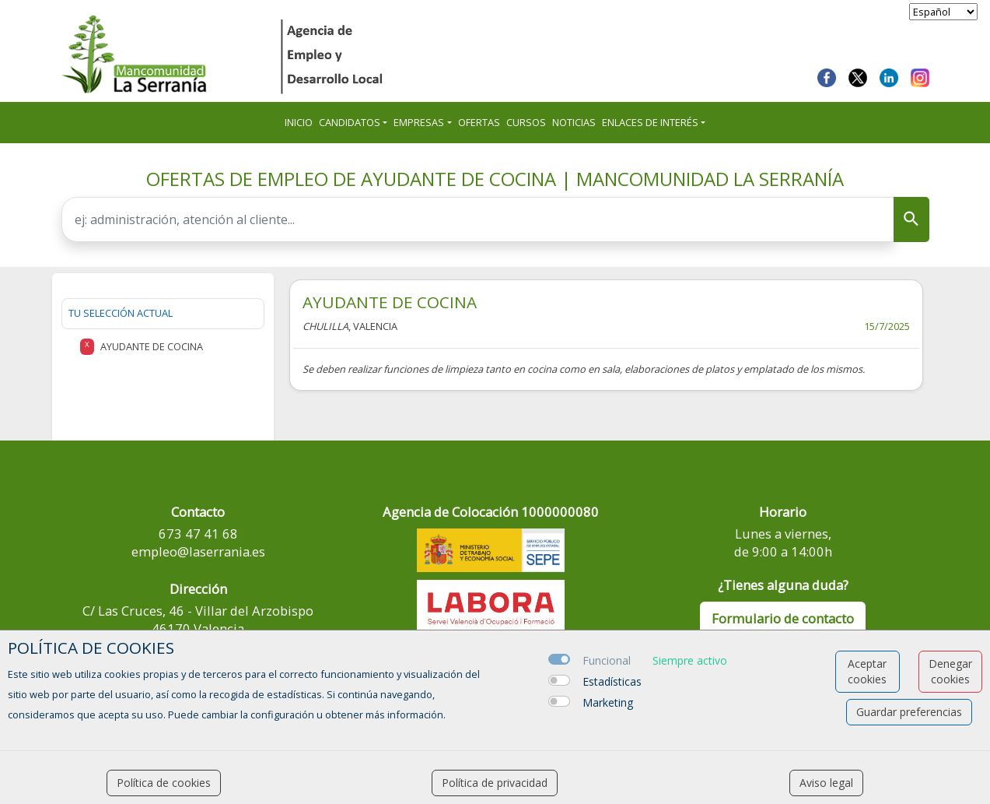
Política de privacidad (494, 782)
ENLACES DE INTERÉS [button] (650, 122)
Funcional (606, 660)
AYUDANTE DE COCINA (390, 302)
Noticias (574, 122)
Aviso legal (826, 782)
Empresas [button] (419, 122)
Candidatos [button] (349, 122)
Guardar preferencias (909, 711)
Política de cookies (164, 782)
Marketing (607, 702)
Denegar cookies (950, 671)
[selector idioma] (943, 11)
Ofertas (479, 122)
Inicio (299, 122)
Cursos (526, 122)
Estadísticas (612, 681)
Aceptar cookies (867, 671)
